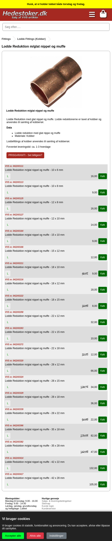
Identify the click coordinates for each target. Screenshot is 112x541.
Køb (102, 176)
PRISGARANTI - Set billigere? (25, 155)
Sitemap (46, 503)
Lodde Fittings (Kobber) (31, 39)
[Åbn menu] (91, 15)
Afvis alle (35, 535)
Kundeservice (49, 508)
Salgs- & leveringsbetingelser (56, 501)
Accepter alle (13, 535)
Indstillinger (56, 535)
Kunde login (48, 506)
